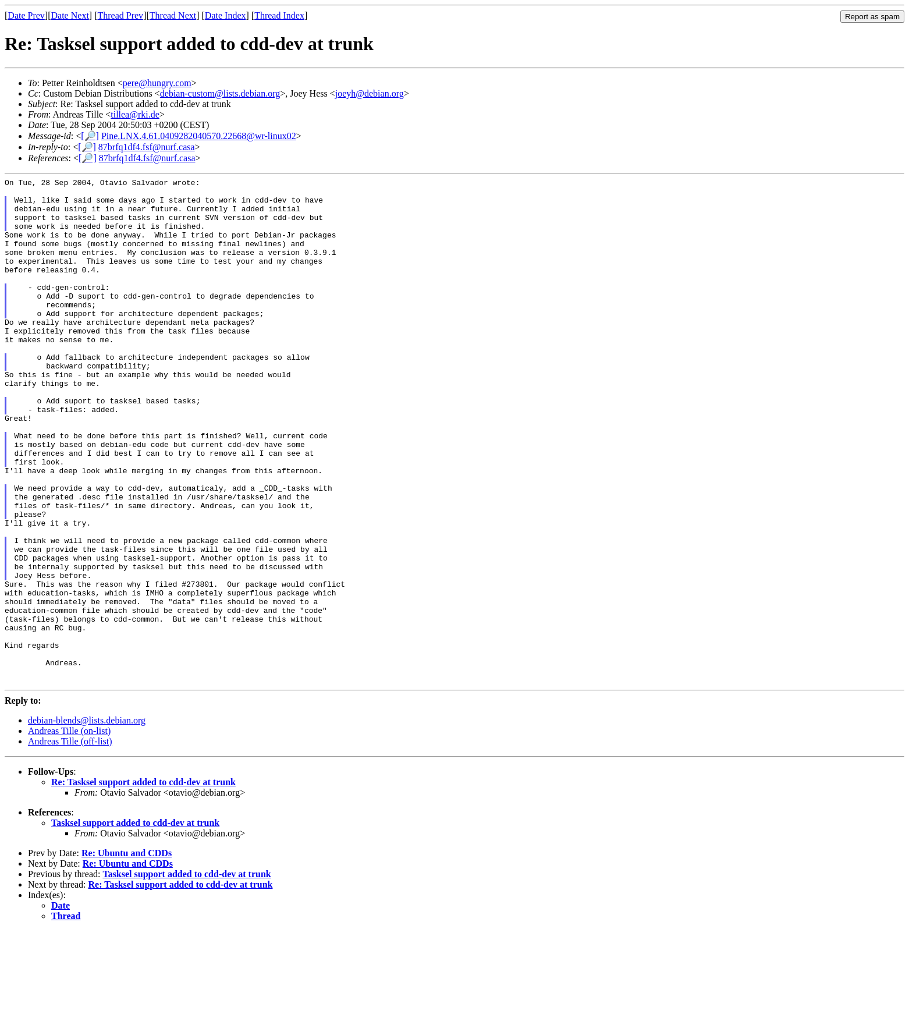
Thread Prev (120, 15)
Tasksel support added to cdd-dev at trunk (135, 924)
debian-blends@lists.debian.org (86, 822)
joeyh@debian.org (369, 93)
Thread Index (279, 15)
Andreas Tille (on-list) (69, 832)
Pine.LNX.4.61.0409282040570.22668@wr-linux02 (198, 136)
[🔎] (90, 136)
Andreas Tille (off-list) (70, 842)
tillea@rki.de (135, 114)
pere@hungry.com (157, 83)
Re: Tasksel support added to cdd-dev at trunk (143, 883)
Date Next (70, 15)
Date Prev (26, 15)
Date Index (225, 15)
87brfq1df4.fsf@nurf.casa (146, 147)
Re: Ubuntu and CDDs (126, 954)
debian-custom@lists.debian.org (220, 93)
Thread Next (173, 15)
